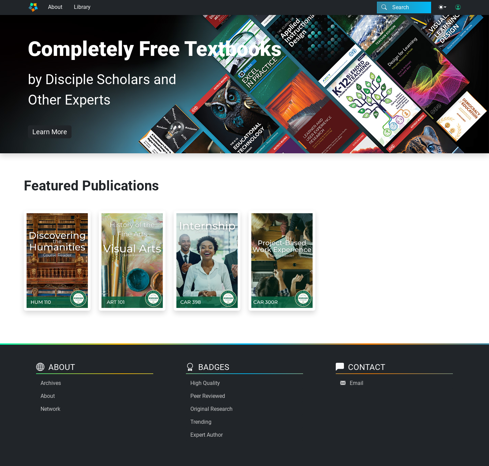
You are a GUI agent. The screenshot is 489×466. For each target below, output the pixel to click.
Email (356, 383)
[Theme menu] (442, 7)
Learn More (49, 132)
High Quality (205, 383)
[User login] (458, 7)
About (55, 7)
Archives (51, 383)
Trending (200, 422)
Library (82, 7)
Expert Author (206, 435)
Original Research (211, 409)
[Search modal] (404, 7)
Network (50, 409)
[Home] (33, 7)
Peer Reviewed (207, 396)
